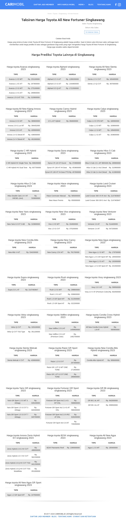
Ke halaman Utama (92, 32)
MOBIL (14, 4)
